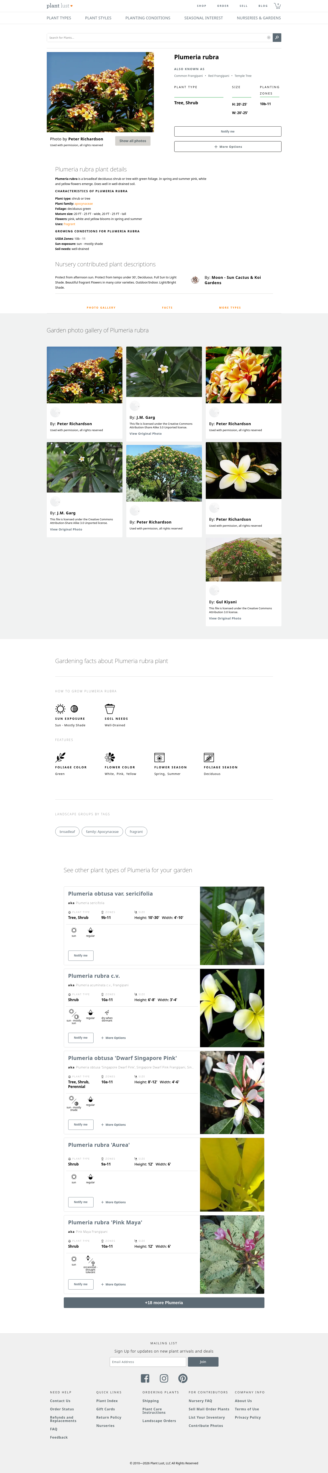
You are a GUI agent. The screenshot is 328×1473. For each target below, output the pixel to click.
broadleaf (67, 831)
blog (263, 6)
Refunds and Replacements (63, 1419)
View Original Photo (66, 529)
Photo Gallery (101, 307)
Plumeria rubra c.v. (94, 975)
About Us (243, 1400)
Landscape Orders (159, 1420)
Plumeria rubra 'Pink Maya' (105, 1222)
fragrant (69, 224)
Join (203, 1361)
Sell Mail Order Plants (209, 1409)
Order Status (62, 1409)
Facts (167, 307)
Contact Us (60, 1400)
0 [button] (278, 4)
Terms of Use (247, 1409)
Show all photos (132, 140)
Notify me (228, 131)
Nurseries (105, 1425)
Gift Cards (105, 1409)
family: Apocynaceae (102, 831)
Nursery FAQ (200, 1400)
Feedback (59, 1437)
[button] (269, 38)
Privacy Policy (248, 1417)
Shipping (150, 1400)
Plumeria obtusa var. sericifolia (110, 893)
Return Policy (108, 1417)
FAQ (54, 1429)
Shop (202, 6)
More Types (230, 307)
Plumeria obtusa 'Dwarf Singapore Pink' (122, 1057)
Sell (244, 6)
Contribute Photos (206, 1425)
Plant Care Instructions (154, 1411)
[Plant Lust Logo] (60, 6)
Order (223, 6)
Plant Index (107, 1400)
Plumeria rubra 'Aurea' (99, 1144)
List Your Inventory (207, 1417)
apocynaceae (84, 204)
